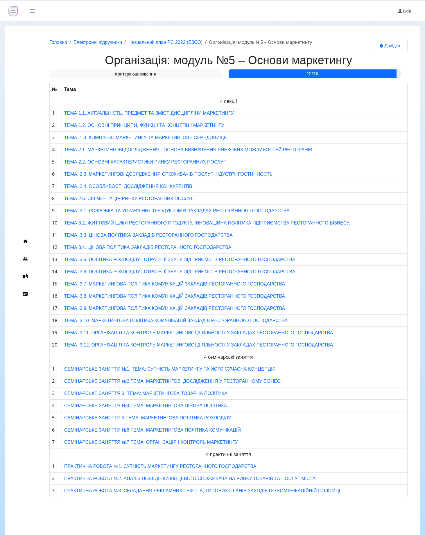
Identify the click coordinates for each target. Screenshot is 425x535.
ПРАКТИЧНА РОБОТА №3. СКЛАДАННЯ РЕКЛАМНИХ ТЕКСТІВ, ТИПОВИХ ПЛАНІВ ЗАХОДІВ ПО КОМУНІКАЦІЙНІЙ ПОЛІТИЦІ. (191, 490)
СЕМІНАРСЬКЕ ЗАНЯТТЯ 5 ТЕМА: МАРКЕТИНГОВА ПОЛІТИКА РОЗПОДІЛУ (136, 417)
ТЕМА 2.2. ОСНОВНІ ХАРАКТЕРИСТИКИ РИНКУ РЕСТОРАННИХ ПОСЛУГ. (134, 161)
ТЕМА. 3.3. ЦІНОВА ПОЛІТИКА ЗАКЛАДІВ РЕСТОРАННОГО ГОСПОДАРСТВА (137, 235)
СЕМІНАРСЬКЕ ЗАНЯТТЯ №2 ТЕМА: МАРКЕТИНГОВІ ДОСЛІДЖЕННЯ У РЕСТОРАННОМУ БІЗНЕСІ (161, 381)
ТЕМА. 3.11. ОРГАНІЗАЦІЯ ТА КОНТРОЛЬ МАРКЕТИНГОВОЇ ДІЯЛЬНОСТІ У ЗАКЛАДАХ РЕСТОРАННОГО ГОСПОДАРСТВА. (188, 332)
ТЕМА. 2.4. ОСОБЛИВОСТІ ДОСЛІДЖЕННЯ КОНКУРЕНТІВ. (117, 186)
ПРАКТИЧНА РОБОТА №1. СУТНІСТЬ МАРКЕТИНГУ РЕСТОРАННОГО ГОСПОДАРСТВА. (149, 466)
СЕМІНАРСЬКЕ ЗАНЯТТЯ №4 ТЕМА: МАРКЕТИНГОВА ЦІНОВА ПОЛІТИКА (134, 405)
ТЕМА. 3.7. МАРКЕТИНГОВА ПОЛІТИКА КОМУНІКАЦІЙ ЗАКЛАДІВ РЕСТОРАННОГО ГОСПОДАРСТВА (163, 283)
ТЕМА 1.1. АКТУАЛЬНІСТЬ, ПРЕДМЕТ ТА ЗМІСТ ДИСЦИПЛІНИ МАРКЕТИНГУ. (138, 113)
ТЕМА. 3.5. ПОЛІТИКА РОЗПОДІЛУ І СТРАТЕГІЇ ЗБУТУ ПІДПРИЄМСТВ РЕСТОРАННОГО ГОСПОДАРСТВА (168, 259)
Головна (46, 42)
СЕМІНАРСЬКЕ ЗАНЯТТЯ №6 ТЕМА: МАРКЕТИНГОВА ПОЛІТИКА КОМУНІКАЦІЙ (141, 430)
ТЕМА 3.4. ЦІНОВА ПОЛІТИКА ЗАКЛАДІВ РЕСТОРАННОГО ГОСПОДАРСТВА (136, 247)
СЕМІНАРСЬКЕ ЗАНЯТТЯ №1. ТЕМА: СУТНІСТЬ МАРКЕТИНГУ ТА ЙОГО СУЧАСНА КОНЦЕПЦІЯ (158, 369)
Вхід (404, 11)
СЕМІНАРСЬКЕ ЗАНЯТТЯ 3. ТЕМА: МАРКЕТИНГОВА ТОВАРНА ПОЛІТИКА (134, 393)
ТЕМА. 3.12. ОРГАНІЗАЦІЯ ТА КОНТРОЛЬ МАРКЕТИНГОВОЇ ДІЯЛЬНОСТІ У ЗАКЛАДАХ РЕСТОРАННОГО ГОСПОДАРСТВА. (188, 344)
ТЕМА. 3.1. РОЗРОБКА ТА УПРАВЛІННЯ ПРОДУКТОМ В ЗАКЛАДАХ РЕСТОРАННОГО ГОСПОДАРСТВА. (166, 210)
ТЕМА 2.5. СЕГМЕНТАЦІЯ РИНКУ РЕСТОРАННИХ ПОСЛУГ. (118, 198)
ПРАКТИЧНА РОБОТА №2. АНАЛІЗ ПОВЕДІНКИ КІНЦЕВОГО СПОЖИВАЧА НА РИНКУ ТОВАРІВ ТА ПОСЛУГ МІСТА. (179, 478)
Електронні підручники (86, 42)
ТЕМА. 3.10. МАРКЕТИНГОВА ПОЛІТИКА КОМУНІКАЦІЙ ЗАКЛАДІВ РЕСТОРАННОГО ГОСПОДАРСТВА (164, 320)
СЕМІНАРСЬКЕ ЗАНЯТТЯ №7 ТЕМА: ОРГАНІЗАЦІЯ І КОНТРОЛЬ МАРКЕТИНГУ (140, 442)
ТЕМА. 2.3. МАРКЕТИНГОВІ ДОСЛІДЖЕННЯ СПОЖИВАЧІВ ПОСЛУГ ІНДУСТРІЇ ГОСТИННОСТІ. (157, 174)
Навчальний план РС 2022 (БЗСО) (154, 42)
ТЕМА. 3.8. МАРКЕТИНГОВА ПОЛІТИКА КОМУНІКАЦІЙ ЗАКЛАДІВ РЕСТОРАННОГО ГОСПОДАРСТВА (163, 296)
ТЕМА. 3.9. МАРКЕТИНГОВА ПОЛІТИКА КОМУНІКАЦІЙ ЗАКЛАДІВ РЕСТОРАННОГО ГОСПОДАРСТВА (163, 308)
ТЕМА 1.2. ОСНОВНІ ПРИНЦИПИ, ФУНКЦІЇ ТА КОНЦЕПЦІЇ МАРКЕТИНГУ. (133, 125)
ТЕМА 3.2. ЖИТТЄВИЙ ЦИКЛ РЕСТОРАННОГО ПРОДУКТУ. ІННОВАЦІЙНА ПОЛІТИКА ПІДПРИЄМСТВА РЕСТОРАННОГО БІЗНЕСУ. (196, 222)
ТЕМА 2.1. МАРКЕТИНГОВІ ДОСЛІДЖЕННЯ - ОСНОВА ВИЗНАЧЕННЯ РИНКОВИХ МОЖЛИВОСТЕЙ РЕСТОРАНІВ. (177, 149)
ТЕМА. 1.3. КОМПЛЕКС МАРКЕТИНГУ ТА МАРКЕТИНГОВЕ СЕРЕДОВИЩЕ (134, 137)
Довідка (389, 46)
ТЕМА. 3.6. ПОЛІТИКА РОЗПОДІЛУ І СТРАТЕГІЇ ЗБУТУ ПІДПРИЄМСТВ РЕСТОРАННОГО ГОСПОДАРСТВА (168, 271)
